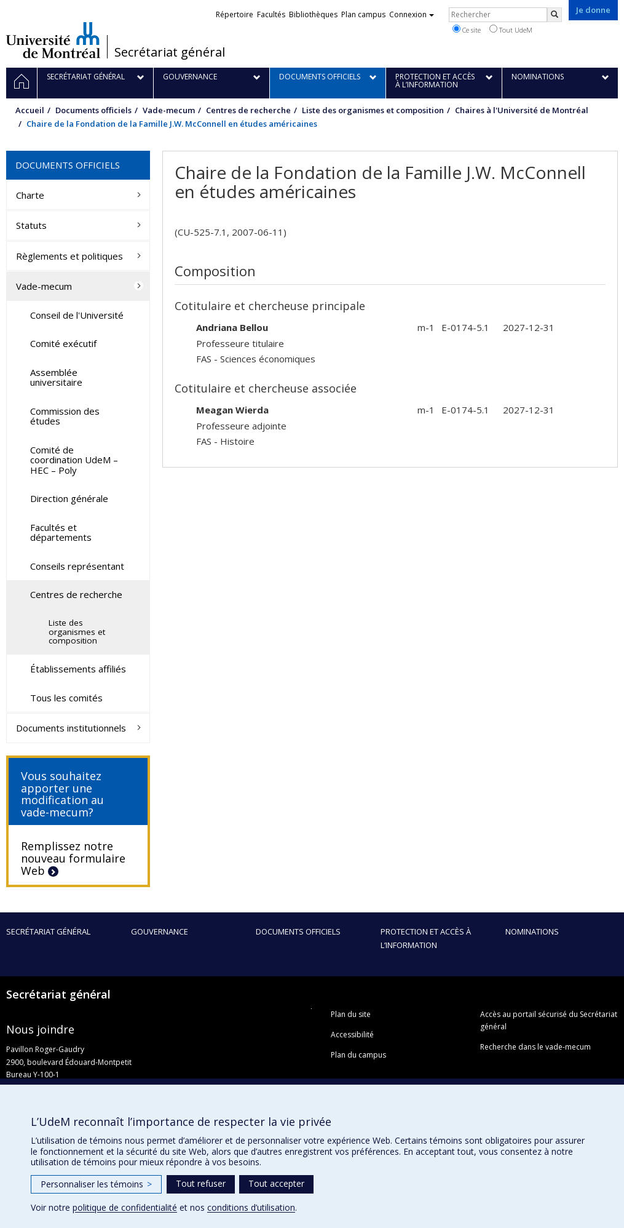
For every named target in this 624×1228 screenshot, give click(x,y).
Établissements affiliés (78, 669)
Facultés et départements (61, 532)
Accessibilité (352, 1034)
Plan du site (351, 1014)
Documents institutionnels (71, 728)
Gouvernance (159, 931)
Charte (30, 195)
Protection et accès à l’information (426, 938)
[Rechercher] (554, 14)
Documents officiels (93, 110)
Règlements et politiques (69, 256)
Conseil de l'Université (77, 315)
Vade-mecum (169, 110)
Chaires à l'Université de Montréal (521, 110)
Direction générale (69, 498)
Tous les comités (66, 698)
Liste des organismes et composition (373, 110)
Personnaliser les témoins (96, 1184)
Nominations (532, 931)
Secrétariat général (169, 52)
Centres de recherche (248, 110)
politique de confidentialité (125, 1207)
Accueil (29, 110)
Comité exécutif (63, 343)
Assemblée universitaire (56, 377)
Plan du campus (358, 1055)
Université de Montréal (53, 40)
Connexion (411, 14)
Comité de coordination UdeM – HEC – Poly (74, 460)
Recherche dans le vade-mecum (535, 1047)
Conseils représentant (77, 566)
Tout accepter (276, 1183)
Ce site (466, 29)
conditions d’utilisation (251, 1207)
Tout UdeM (510, 29)
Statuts (31, 225)
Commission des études (65, 416)
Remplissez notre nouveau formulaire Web (73, 858)
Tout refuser (201, 1183)
